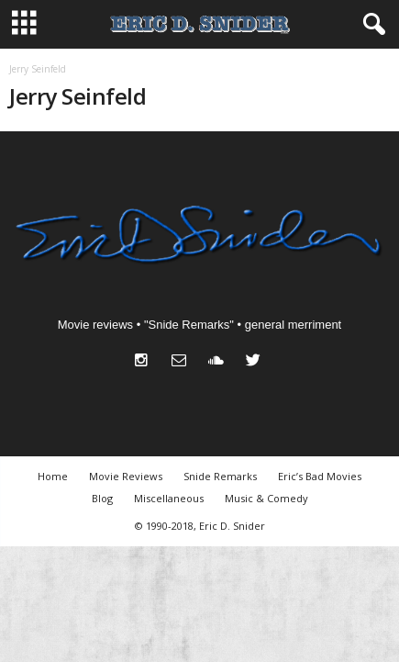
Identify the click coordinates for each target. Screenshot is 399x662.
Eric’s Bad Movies (319, 476)
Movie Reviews (125, 476)
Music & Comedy (266, 498)
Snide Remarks (220, 476)
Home (53, 476)
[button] (370, 25)
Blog (102, 498)
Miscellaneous (169, 498)
